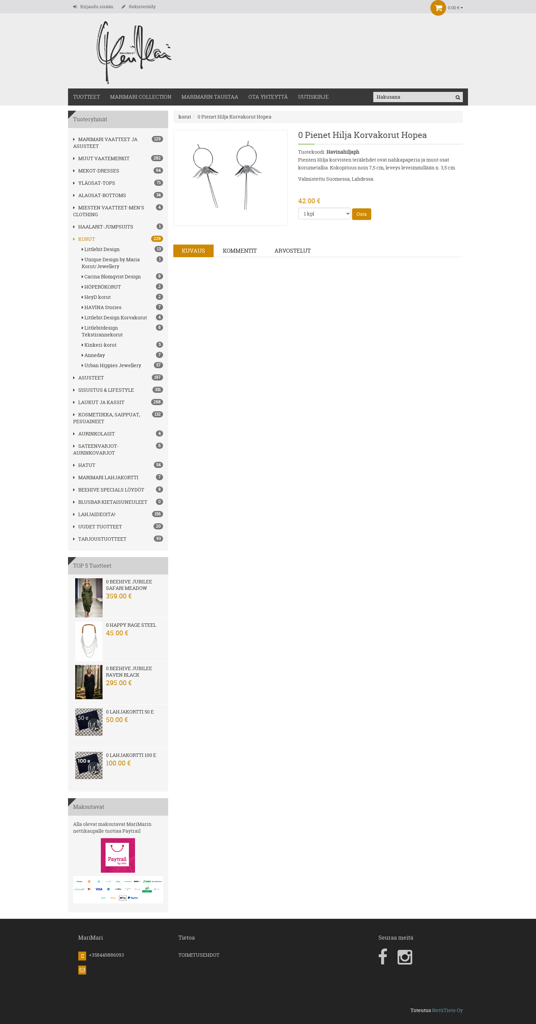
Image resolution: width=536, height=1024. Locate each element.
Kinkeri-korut (122, 345)
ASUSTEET (88, 377)
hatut (84, 465)
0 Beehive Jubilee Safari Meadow (129, 584)
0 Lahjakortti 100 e (131, 755)
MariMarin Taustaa (210, 96)
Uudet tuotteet (97, 526)
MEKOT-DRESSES (96, 170)
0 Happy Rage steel (131, 625)
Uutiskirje (313, 96)
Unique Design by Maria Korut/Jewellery (122, 262)
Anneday (122, 355)
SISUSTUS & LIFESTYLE (103, 390)
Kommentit (240, 250)
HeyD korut (122, 297)
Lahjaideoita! (94, 514)
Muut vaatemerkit (101, 158)
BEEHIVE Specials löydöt (108, 489)
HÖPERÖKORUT (122, 286)
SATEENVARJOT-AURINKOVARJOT (96, 449)
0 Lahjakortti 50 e (130, 711)
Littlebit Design (122, 249)
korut (84, 239)
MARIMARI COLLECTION (140, 96)
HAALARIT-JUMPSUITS (103, 226)
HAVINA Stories (122, 307)
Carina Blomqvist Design (122, 276)
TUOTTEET (86, 96)
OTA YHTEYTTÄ (268, 96)
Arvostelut (292, 250)
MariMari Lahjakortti (105, 477)
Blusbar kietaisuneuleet (110, 502)
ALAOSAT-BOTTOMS (99, 195)
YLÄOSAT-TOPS (94, 183)
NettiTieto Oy (447, 1010)
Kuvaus (193, 250)
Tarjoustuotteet (99, 539)
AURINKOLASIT (94, 433)
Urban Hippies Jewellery (122, 365)
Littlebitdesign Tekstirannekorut (122, 331)
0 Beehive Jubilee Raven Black (129, 671)
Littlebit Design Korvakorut (122, 317)
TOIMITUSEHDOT (198, 955)
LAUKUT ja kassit (98, 402)
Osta (362, 214)
